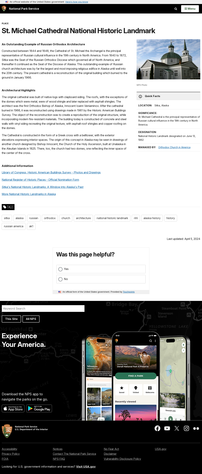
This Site (11, 319)
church (65, 218)
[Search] (43, 308)
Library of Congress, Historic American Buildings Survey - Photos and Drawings (51, 172)
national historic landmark (112, 218)
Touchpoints (129, 292)
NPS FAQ (59, 459)
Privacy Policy (11, 453)
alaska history (152, 218)
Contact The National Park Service (74, 453)
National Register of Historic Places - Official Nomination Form (40, 179)
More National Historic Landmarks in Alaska (29, 194)
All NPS (31, 319)
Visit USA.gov (86, 466)
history (170, 218)
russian (33, 218)
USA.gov (160, 449)
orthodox (50, 218)
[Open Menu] (190, 8)
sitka (7, 218)
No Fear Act (111, 449)
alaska (19, 218)
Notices (57, 449)
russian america (13, 226)
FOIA (5, 459)
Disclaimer (110, 453)
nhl (136, 218)
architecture (83, 218)
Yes (66, 269)
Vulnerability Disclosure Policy (122, 459)
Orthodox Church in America (174, 147)
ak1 (31, 226)
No (66, 279)
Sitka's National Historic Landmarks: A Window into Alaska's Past (42, 187)
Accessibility (9, 449)
